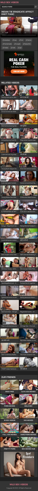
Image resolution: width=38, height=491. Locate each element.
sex (15, 40)
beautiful (28, 44)
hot (22, 40)
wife (14, 48)
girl (20, 48)
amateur (7, 40)
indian (6, 48)
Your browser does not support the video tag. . (19, 27)
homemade (8, 44)
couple (18, 44)
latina (29, 40)
